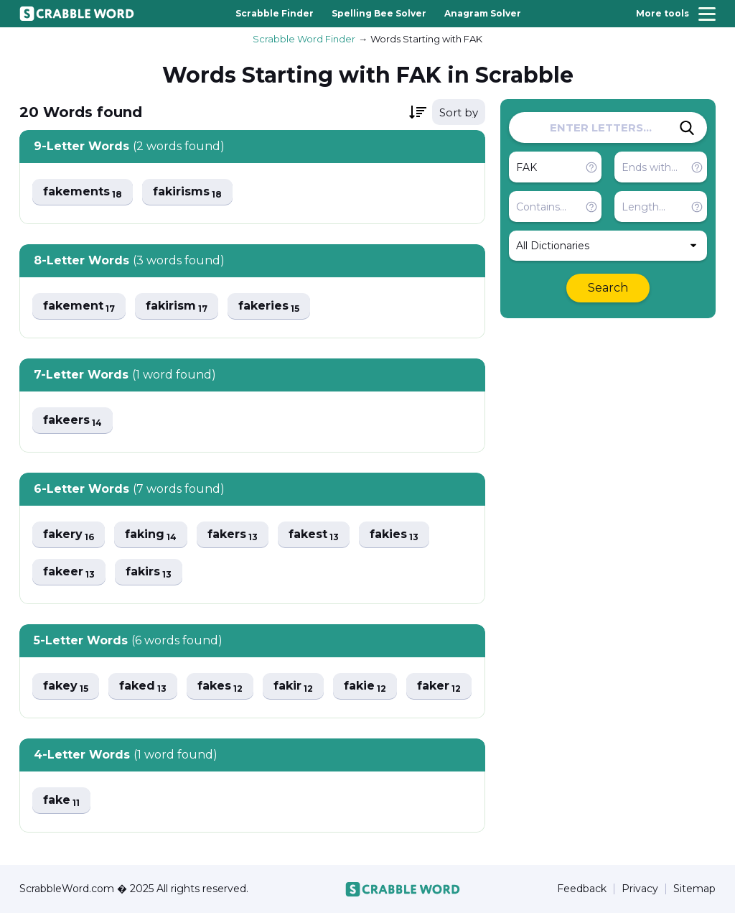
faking (151, 534)
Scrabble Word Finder (304, 39)
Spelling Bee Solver (379, 13)
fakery (68, 534)
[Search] (687, 128)
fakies (394, 534)
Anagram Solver (482, 13)
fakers (232, 534)
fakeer (69, 572)
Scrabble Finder (274, 13)
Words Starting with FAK (426, 39)
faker (439, 686)
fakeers (72, 420)
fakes (220, 686)
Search (608, 288)
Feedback (582, 889)
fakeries (268, 306)
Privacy (640, 889)
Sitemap (694, 889)
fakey (65, 686)
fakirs (149, 572)
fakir (293, 686)
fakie (365, 686)
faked (143, 686)
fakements (82, 192)
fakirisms (187, 192)
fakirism (176, 306)
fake (61, 800)
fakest (314, 534)
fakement (79, 306)
